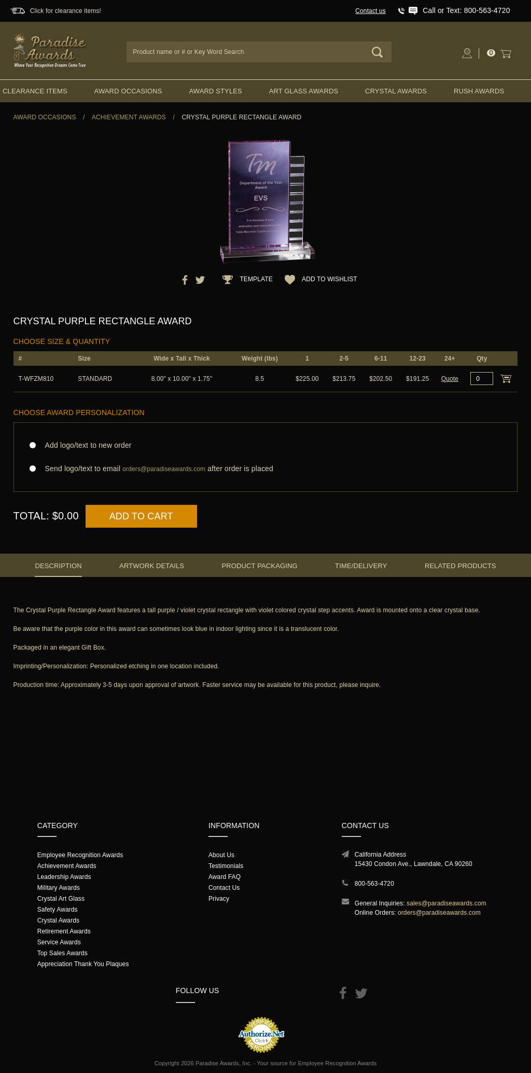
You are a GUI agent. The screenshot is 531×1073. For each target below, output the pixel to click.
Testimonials (225, 866)
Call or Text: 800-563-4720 (466, 10)
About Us (221, 855)
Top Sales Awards (62, 953)
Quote (449, 378)
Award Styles (215, 91)
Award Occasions (128, 91)
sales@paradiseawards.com (446, 903)
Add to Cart (141, 516)
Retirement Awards (64, 931)
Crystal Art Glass (61, 898)
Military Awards (58, 887)
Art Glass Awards (304, 91)
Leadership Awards (64, 877)
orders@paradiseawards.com (439, 912)
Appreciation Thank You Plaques (83, 964)
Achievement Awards (129, 117)
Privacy (218, 898)
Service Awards (59, 942)
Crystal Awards (396, 91)
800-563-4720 (374, 883)
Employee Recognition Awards (80, 855)
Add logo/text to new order (85, 445)
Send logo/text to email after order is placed (266, 469)
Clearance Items (35, 91)
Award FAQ (224, 877)
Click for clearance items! (65, 11)
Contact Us (224, 887)
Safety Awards (57, 909)
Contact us (370, 11)
